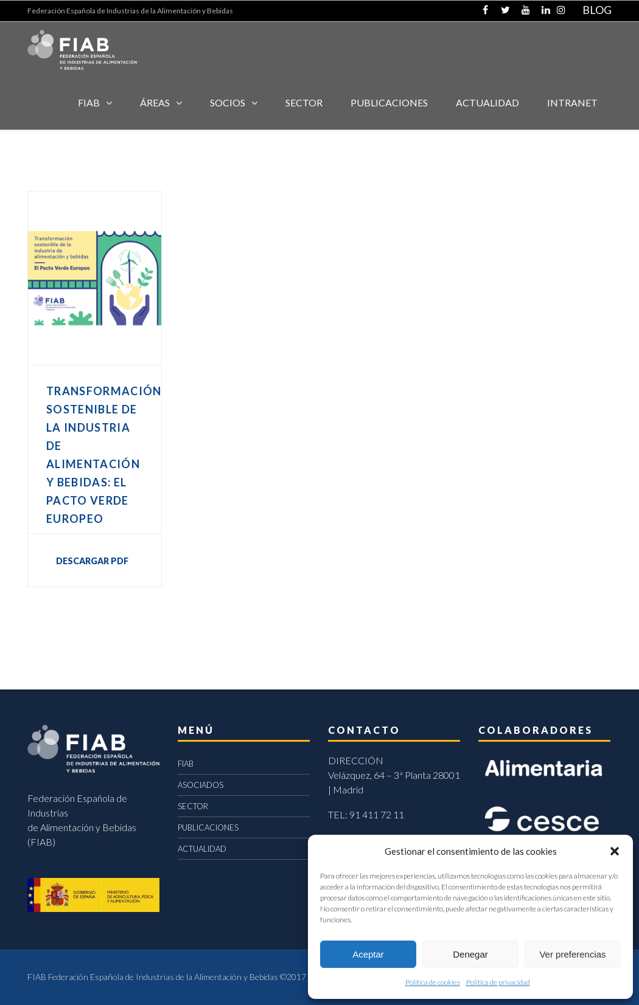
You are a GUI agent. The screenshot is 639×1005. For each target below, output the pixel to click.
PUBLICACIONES (208, 827)
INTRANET (572, 102)
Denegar (470, 954)
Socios (227, 102)
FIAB (89, 102)
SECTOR (304, 102)
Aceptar (368, 954)
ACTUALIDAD (487, 102)
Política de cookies (432, 982)
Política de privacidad (498, 982)
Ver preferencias (572, 954)
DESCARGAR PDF (92, 561)
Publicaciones (389, 102)
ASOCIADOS (200, 785)
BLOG (597, 9)
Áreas (155, 102)
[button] (615, 851)
